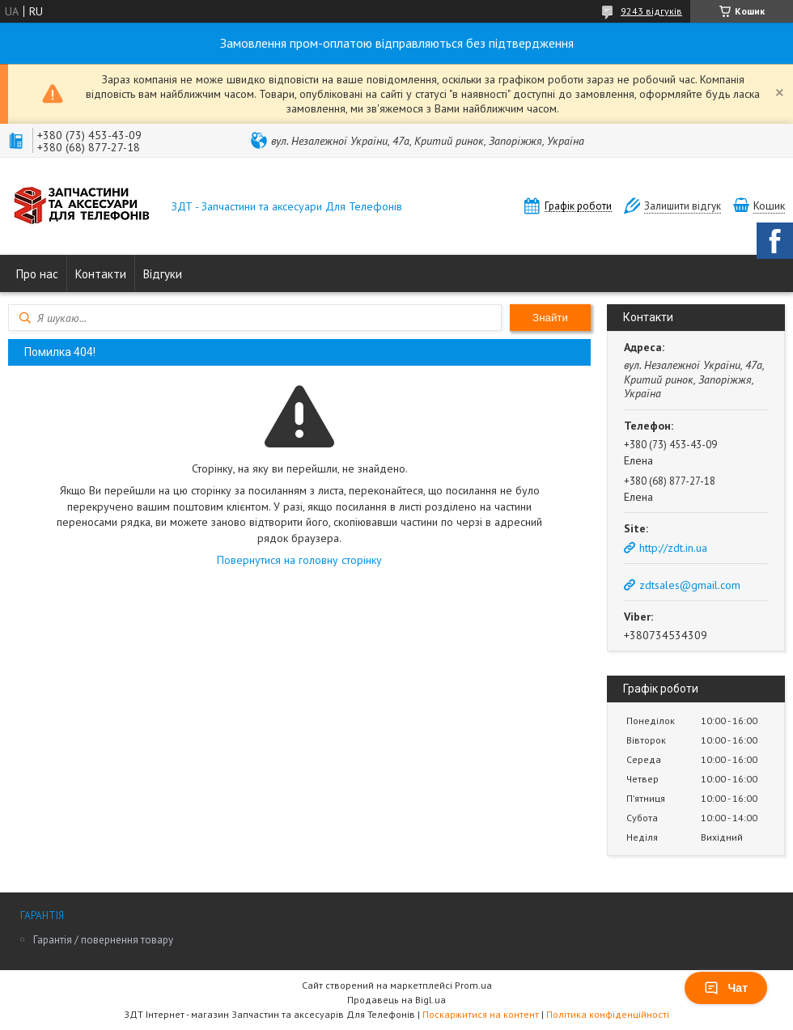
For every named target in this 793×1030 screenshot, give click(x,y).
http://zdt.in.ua (673, 547)
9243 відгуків (651, 11)
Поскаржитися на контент (480, 1014)
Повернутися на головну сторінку (299, 560)
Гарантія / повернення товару (103, 940)
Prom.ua (473, 985)
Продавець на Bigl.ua (396, 1000)
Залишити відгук (682, 206)
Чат (726, 988)
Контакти (100, 274)
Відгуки (162, 274)
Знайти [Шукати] (550, 318)
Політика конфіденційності (607, 1014)
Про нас (37, 274)
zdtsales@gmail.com (689, 585)
